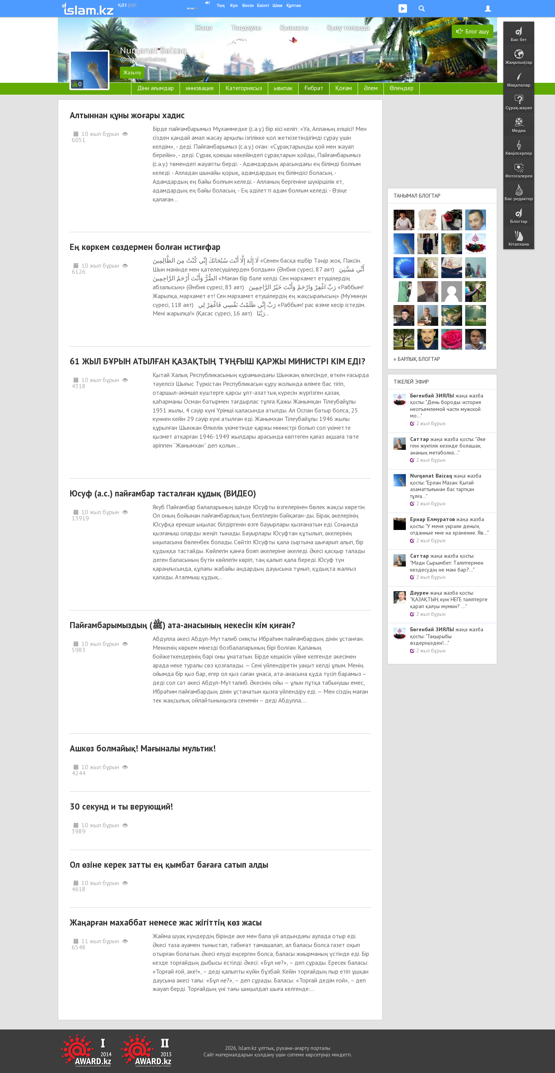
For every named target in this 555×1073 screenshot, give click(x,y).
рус (132, 4)
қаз (122, 4)
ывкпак (283, 88)
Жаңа (203, 27)
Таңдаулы (246, 27)
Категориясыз (243, 88)
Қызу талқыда (348, 27)
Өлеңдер (402, 88)
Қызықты (294, 27)
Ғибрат (313, 88)
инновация (200, 88)
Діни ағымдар (155, 88)
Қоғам (343, 88)
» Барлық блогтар (417, 358)
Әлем (371, 88)
